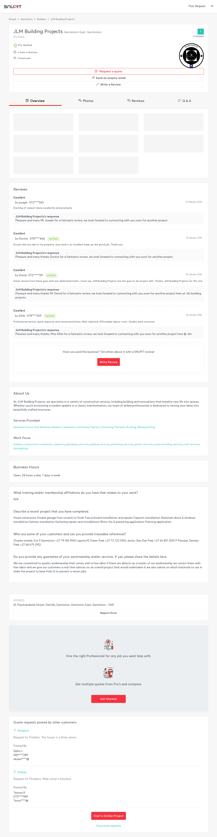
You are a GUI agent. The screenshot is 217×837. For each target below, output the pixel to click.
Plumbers (119, 427)
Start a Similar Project (109, 816)
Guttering (83, 427)
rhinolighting (20, 448)
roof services (192, 444)
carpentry (59, 444)
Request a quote (108, 71)
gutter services (144, 444)
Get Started (108, 699)
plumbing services (77, 444)
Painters (95, 427)
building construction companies (32, 444)
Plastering (107, 427)
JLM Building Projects (62, 19)
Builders (41, 19)
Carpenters (69, 427)
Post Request (197, 6)
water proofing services (168, 444)
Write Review (109, 362)
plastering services (122, 444)
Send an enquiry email (109, 78)
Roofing (131, 427)
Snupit (12, 19)
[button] (212, 6)
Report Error (108, 613)
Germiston (27, 19)
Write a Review (108, 84)
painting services (99, 444)
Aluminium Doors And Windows (31, 427)
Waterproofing (146, 427)
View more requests (108, 825)
